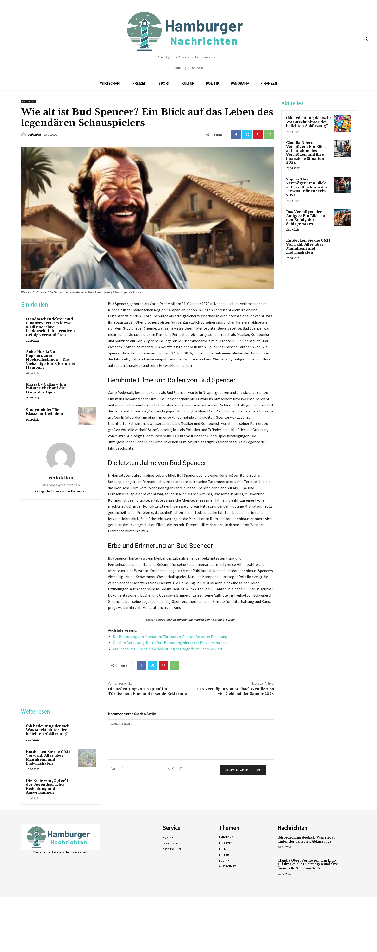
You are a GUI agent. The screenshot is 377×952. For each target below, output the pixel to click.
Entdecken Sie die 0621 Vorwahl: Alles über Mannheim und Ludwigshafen (48, 757)
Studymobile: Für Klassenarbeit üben (44, 412)
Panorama (28, 101)
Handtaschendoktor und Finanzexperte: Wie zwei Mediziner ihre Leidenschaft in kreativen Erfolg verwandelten (50, 327)
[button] (365, 38)
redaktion (34, 135)
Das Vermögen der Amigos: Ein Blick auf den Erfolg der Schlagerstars (306, 218)
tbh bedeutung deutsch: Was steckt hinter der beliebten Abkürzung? (48, 730)
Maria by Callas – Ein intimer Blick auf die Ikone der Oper (46, 388)
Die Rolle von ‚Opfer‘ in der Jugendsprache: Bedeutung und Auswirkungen (48, 786)
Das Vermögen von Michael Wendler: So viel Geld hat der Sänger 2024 (235, 691)
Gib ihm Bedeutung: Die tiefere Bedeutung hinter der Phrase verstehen (171, 642)
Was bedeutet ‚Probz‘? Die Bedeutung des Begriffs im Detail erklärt (168, 648)
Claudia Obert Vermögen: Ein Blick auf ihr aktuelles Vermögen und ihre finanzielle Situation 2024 (306, 153)
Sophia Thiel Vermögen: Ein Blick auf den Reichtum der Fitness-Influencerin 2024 (307, 187)
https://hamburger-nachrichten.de (61, 485)
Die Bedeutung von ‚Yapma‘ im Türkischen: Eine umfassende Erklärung (170, 636)
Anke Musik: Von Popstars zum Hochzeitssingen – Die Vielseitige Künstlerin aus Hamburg (50, 359)
